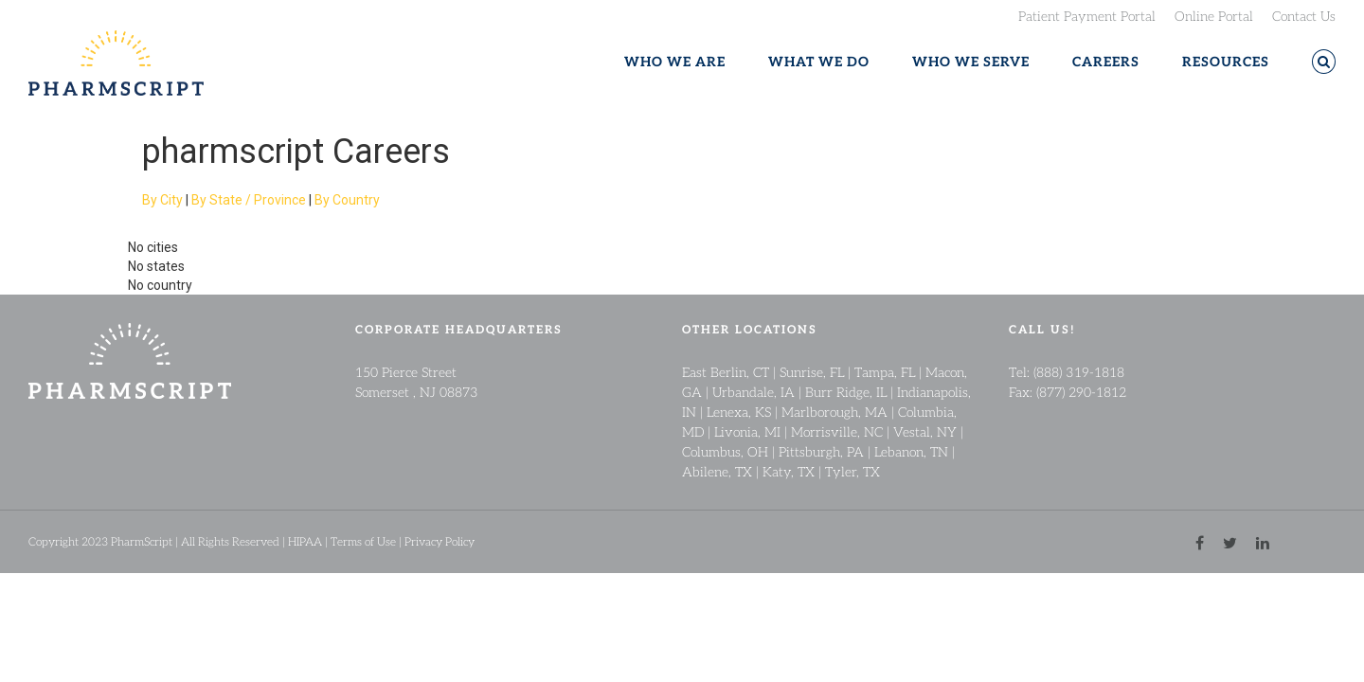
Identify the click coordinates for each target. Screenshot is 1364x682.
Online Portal (1214, 15)
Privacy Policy (439, 541)
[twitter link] (1230, 541)
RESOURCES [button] (1225, 61)
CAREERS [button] (1106, 61)
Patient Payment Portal (1087, 15)
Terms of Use (363, 541)
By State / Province (248, 199)
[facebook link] (1199, 541)
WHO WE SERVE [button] (971, 61)
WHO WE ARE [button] (675, 61)
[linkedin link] (1262, 541)
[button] (1324, 61)
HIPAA (305, 541)
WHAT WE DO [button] (819, 61)
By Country (347, 199)
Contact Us (1304, 15)
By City (162, 199)
